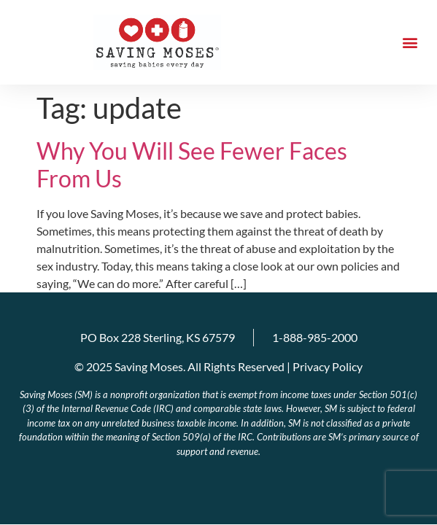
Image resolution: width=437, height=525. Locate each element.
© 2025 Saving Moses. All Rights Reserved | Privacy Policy (218, 366)
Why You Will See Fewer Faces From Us (191, 164)
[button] (410, 43)
